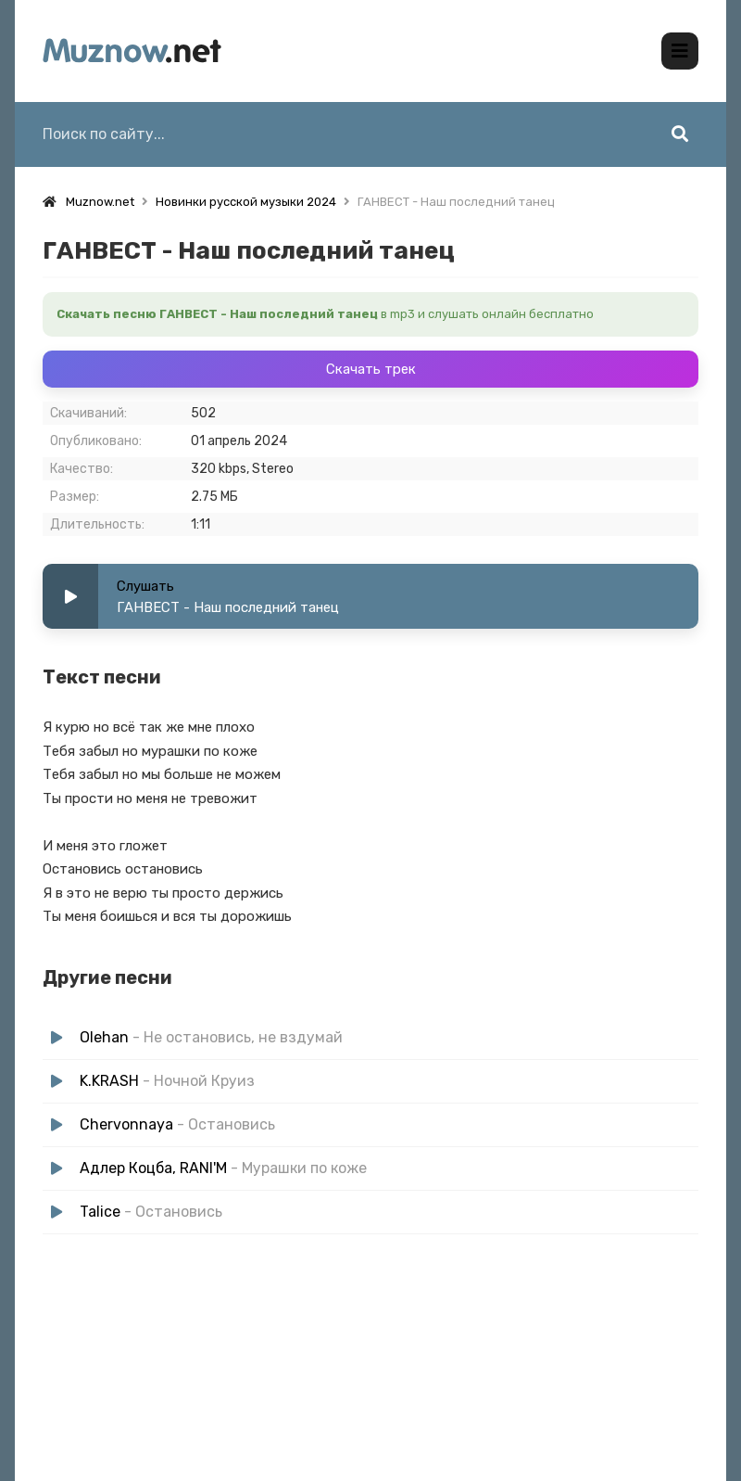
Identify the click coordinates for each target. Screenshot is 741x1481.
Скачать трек (371, 369)
